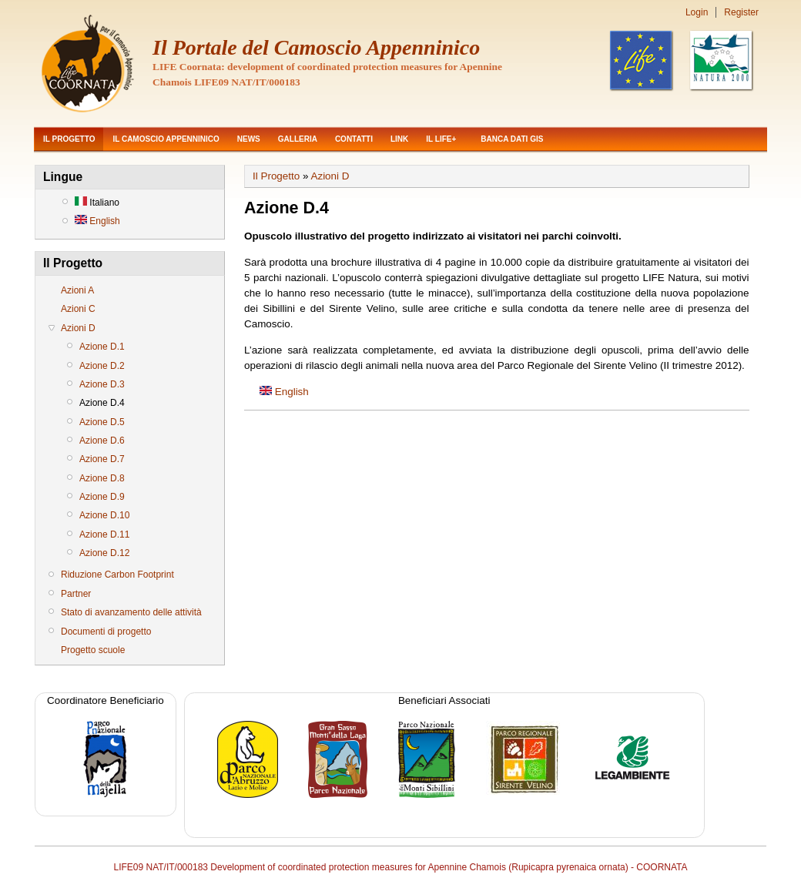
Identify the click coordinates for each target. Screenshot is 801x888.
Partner (76, 593)
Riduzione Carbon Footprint (117, 574)
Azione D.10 (104, 515)
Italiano (97, 202)
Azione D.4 (102, 402)
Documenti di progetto (106, 631)
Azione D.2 (102, 365)
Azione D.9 (102, 496)
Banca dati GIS (512, 139)
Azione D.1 (102, 346)
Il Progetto (69, 139)
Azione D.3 (102, 384)
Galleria (297, 139)
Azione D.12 (104, 553)
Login (696, 12)
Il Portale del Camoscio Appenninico (316, 47)
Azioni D (78, 328)
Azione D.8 (102, 478)
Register (741, 12)
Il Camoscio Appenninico (165, 139)
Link (399, 139)
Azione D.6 (102, 440)
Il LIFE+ (441, 139)
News (248, 139)
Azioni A (77, 290)
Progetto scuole (93, 650)
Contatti (354, 139)
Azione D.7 (102, 459)
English (97, 221)
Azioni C (78, 308)
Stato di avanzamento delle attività (131, 612)
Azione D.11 (104, 534)
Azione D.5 (102, 422)
